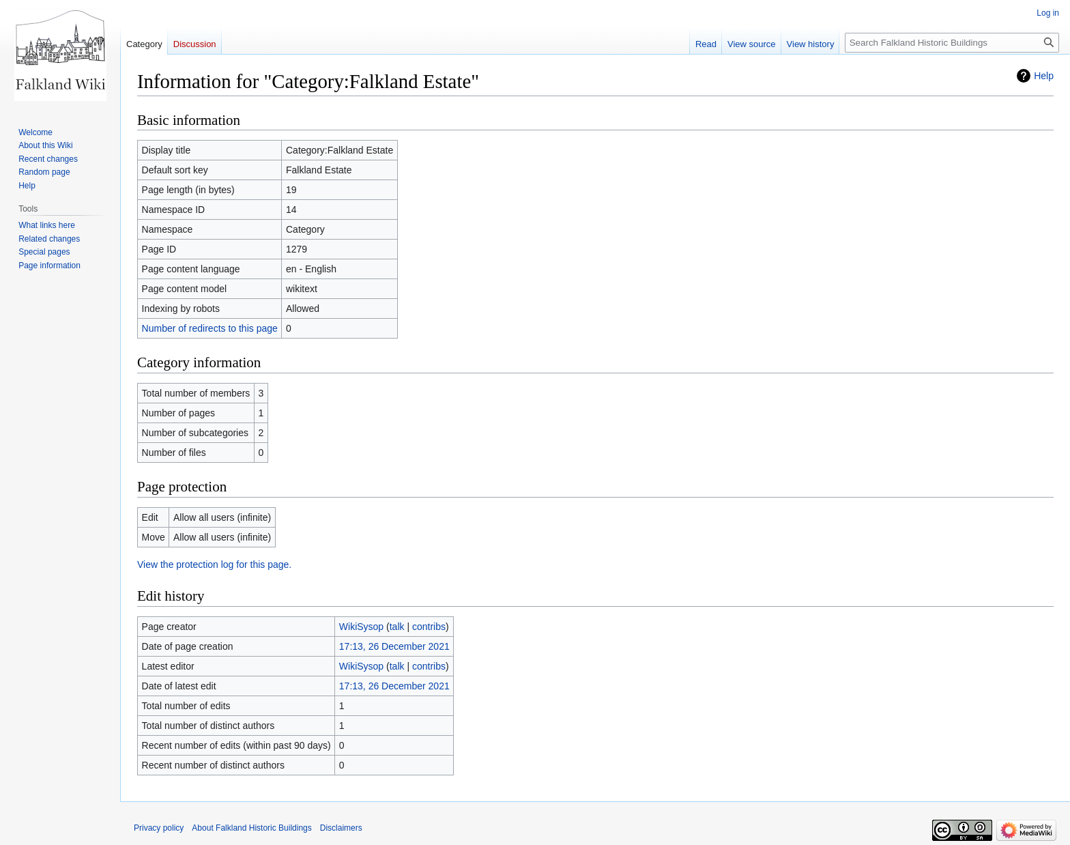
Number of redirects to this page (210, 328)
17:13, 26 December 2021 (394, 646)
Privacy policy (159, 828)
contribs (429, 626)
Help (1044, 75)
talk (397, 626)
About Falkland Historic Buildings (251, 828)
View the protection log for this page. (214, 564)
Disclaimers (341, 828)
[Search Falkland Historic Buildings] (952, 43)
